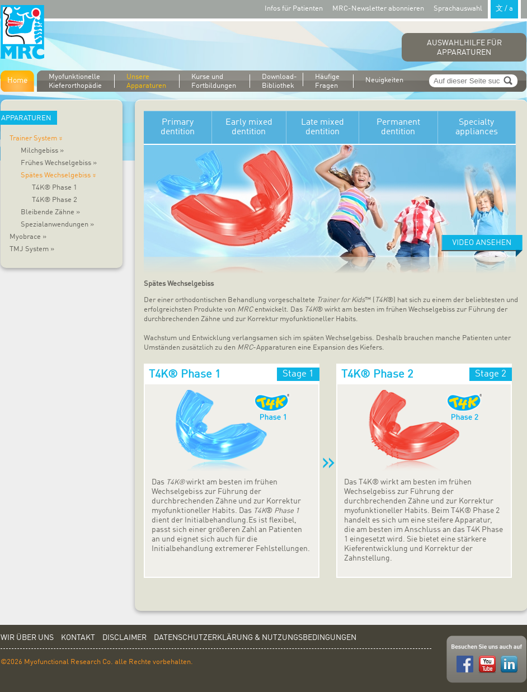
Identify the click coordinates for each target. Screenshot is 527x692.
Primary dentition (178, 127)
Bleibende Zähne (50, 212)
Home (17, 80)
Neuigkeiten (384, 80)
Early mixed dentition (248, 127)
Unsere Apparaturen (146, 81)
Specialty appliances (476, 127)
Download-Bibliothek (279, 80)
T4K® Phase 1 (54, 187)
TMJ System (32, 249)
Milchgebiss (42, 150)
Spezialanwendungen (57, 224)
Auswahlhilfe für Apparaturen (464, 48)
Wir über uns (27, 638)
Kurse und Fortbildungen (213, 81)
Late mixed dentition (322, 127)
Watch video (482, 246)
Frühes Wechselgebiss (59, 163)
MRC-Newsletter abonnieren (378, 8)
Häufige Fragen (327, 81)
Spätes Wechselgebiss (60, 175)
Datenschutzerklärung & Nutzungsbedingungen (255, 638)
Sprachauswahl (477, 8)
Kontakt (78, 638)
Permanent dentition (398, 127)
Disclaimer (124, 638)
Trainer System (37, 138)
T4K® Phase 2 (54, 200)
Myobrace (28, 237)
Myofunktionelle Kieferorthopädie (75, 81)
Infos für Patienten (294, 8)
